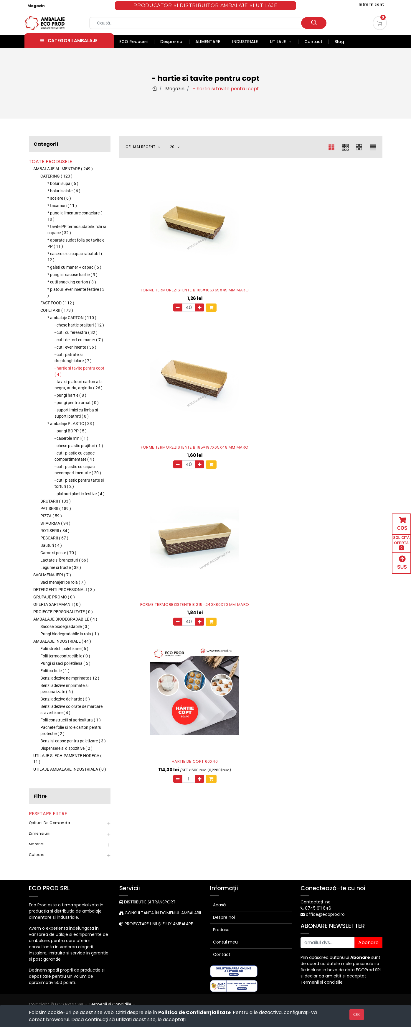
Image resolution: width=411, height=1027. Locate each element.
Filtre (40, 796)
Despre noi (224, 917)
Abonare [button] (368, 942)
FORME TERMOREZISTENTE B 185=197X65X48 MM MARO (250, 250)
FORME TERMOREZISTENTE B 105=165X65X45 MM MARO (161, 250)
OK (356, 1014)
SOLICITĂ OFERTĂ (401, 543)
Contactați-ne (316, 902)
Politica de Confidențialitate (194, 1012)
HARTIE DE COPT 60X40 (161, 370)
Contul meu (225, 942)
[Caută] (313, 23)
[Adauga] (166, 270)
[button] (146, 147)
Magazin (36, 5)
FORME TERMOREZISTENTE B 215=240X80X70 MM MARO (340, 250)
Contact (221, 954)
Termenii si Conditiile (110, 1004)
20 (173, 146)
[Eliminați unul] (144, 270)
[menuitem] (136, 42)
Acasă (219, 905)
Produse (221, 930)
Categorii (46, 144)
